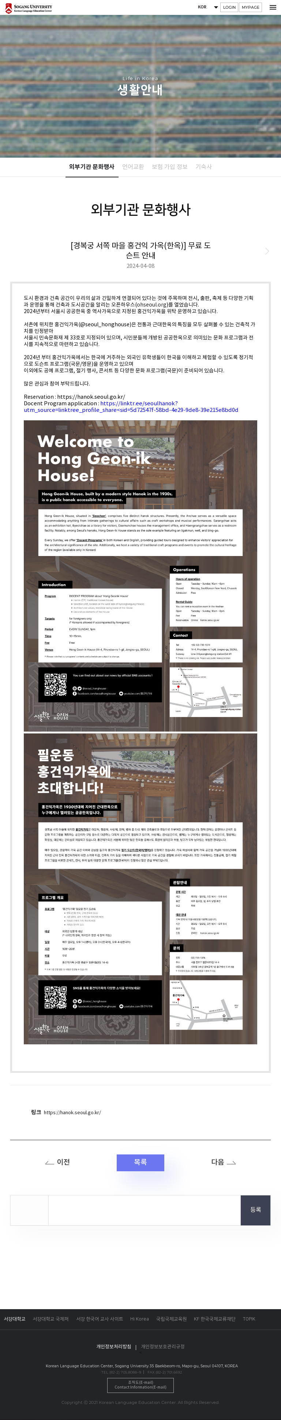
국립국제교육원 (171, 1319)
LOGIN (229, 7)
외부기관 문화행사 (92, 167)
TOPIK (249, 1319)
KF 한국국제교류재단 (215, 1319)
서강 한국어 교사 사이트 (99, 1319)
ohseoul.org (151, 305)
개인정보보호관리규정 (163, 1347)
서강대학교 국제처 (51, 1319)
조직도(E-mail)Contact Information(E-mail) (140, 1385)
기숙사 (203, 167)
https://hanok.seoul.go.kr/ (72, 1113)
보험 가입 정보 (170, 167)
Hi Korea (139, 1319)
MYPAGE (250, 7)
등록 (255, 1210)
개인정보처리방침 (113, 1347)
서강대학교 (15, 1319)
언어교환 (133, 167)
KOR (201, 7)
